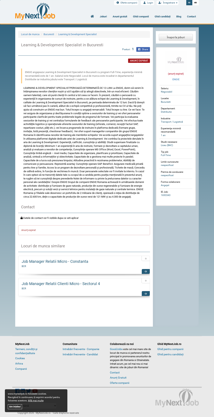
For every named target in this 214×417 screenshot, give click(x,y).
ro (189, 2)
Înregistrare (167, 2)
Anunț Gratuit (118, 377)
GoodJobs (116, 349)
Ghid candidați (162, 16)
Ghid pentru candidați (170, 354)
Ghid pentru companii (170, 349)
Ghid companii (141, 16)
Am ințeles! (15, 406)
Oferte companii (126, 2)
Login (147, 2)
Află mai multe (36, 400)
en (195, 2)
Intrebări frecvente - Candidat (80, 354)
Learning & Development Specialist (77, 34)
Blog (178, 16)
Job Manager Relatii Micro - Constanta (55, 261)
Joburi (103, 16)
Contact (191, 16)
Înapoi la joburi (176, 37)
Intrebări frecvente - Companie (81, 349)
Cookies (20, 358)
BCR (24, 266)
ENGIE (175, 79)
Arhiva (19, 363)
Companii (21, 368)
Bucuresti (49, 34)
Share (143, 49)
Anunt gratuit (120, 16)
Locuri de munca (30, 34)
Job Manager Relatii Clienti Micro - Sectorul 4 (61, 283)
